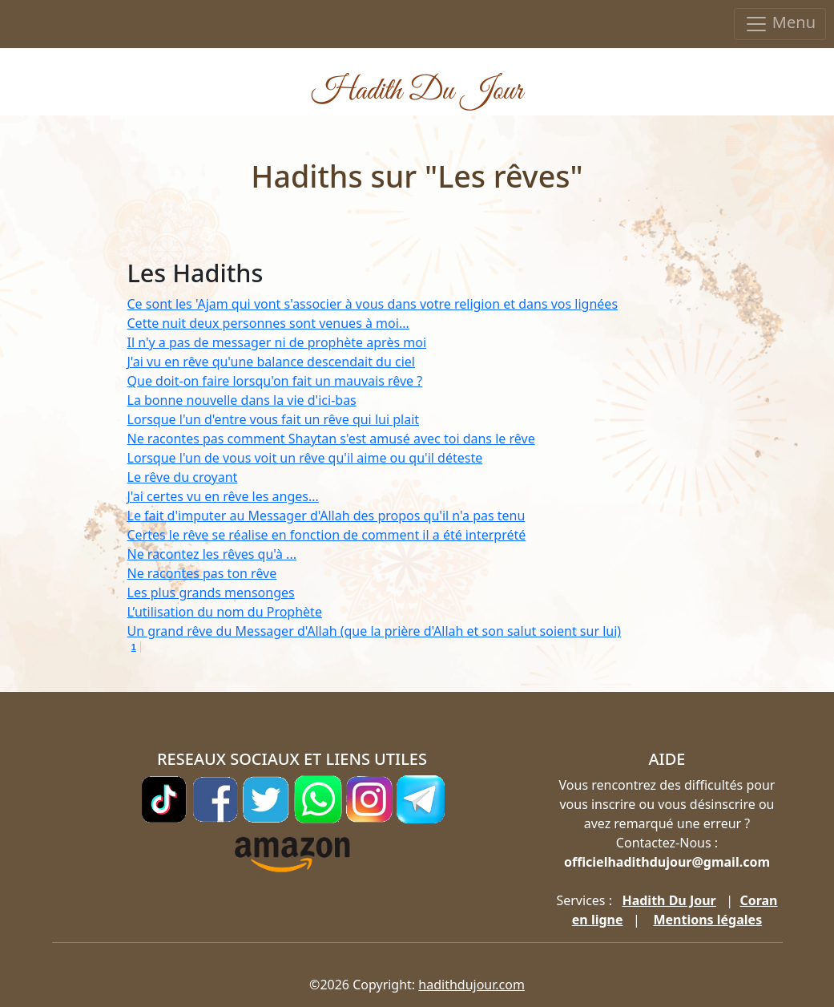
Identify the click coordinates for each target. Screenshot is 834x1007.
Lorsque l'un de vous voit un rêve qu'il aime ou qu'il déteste (305, 458)
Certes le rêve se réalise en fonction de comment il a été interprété (326, 535)
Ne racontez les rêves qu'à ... (212, 554)
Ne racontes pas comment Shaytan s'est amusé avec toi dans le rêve (331, 438)
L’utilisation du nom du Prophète (224, 612)
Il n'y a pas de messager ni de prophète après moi (277, 342)
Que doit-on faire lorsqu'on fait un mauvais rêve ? (275, 381)
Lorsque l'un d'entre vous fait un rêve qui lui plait (273, 419)
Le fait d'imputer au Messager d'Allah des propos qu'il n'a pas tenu (326, 515)
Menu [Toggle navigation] (780, 23)
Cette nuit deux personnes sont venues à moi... (268, 323)
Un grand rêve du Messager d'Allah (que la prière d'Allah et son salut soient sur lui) (374, 631)
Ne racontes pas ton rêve (202, 573)
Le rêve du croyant (182, 477)
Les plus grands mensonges (211, 592)
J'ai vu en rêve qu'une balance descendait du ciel (271, 361)
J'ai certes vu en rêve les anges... (223, 496)
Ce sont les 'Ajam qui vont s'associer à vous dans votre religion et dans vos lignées (372, 304)
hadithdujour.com (471, 984)
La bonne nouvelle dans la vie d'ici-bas (242, 400)
